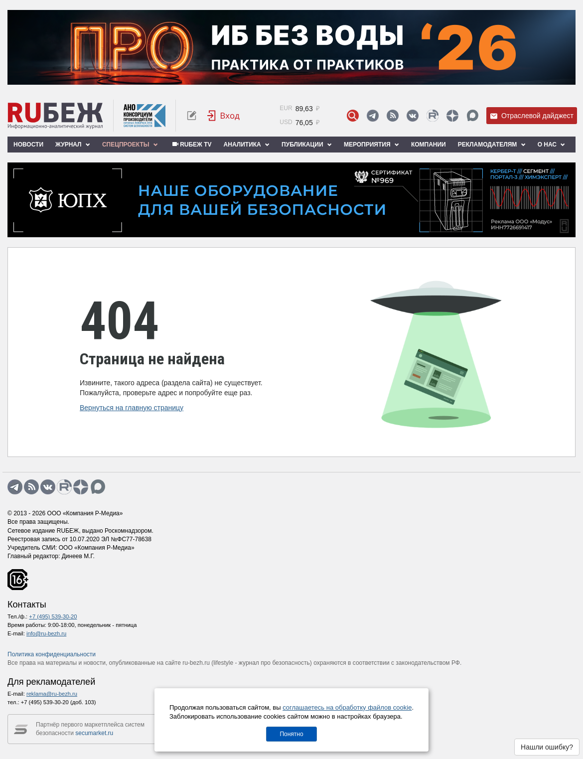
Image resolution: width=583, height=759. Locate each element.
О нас (552, 144)
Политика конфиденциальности (51, 654)
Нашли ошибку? (547, 747)
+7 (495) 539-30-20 (53, 616)
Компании (428, 144)
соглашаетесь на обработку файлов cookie (347, 707)
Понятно (291, 734)
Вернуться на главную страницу (131, 408)
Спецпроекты (130, 144)
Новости (28, 144)
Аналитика (247, 144)
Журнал (72, 144)
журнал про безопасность (274, 662)
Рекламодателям (492, 144)
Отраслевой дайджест (532, 116)
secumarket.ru (94, 733)
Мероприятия (371, 144)
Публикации (307, 144)
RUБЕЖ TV (191, 144)
